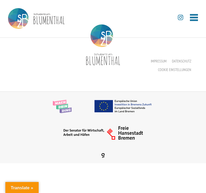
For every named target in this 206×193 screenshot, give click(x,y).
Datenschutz (181, 61)
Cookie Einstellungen (174, 69)
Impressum (159, 61)
